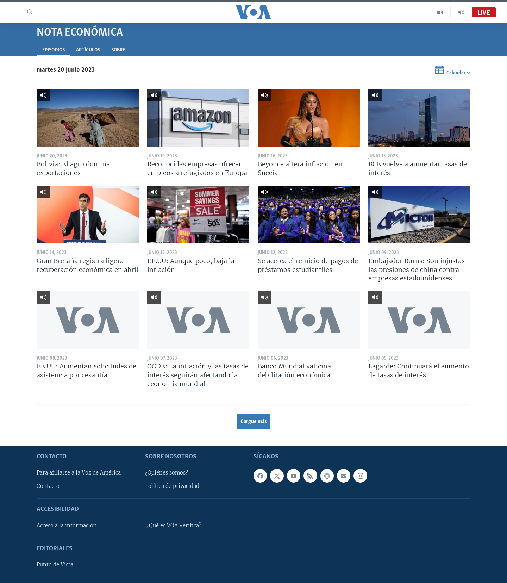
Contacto (48, 486)
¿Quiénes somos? (166, 473)
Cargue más (253, 421)
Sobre (118, 50)
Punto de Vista (55, 565)
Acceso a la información (67, 525)
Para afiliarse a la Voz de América (79, 473)
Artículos (88, 50)
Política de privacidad (172, 486)
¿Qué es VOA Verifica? (173, 525)
